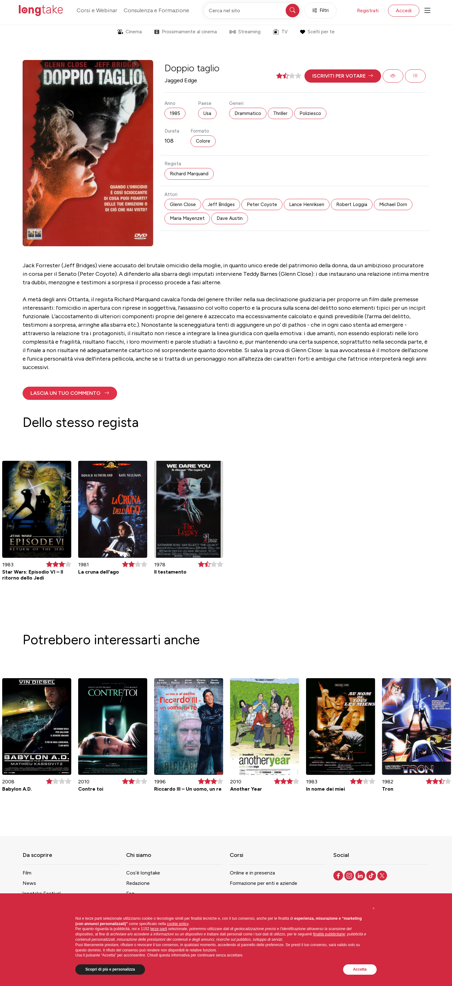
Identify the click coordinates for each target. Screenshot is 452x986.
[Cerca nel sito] (252, 11)
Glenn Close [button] (183, 204)
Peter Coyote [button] (262, 204)
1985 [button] (175, 113)
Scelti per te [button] (317, 32)
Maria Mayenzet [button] (187, 218)
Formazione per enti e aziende (263, 883)
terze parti (158, 929)
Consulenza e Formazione (156, 10)
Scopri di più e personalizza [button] (110, 969)
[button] (342, 76)
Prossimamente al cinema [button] (185, 32)
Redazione (138, 883)
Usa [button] (207, 113)
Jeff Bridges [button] (221, 204)
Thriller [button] (280, 113)
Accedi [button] (404, 11)
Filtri (320, 10)
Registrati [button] (368, 11)
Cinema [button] (129, 32)
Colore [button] (203, 141)
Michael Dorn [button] (393, 204)
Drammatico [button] (247, 113)
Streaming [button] (245, 32)
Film (27, 873)
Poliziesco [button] (310, 113)
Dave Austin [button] (230, 218)
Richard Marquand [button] (189, 174)
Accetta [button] (360, 969)
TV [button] (280, 32)
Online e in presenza (252, 873)
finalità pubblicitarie (329, 934)
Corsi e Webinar (97, 10)
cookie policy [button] (177, 924)
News (29, 883)
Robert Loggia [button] (351, 204)
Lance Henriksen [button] (306, 204)
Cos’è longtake (143, 873)
